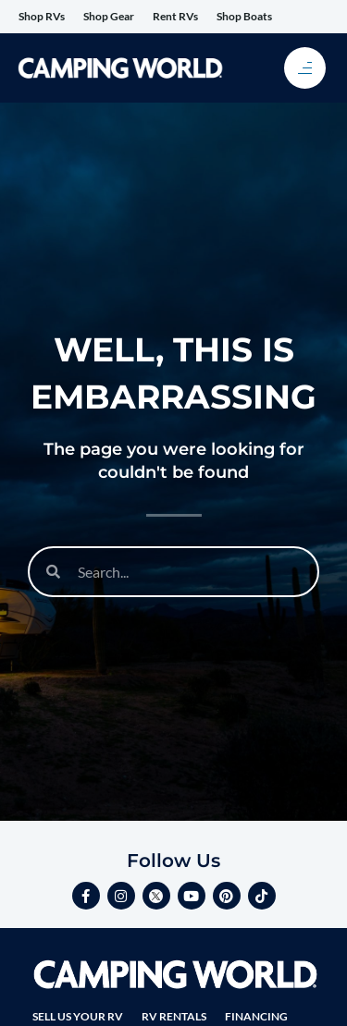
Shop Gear (108, 16)
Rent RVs (175, 16)
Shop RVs (42, 16)
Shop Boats (244, 16)
